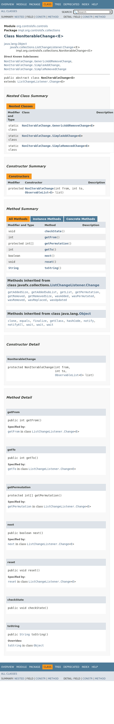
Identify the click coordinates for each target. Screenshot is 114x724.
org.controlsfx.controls (32, 26)
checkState (53, 231)
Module (21, 4)
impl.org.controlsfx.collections (39, 30)
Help (95, 4)
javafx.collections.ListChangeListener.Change (41, 47)
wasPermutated (83, 296)
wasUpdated (58, 300)
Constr (41, 16)
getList (66, 292)
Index (85, 4)
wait (29, 324)
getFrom (50, 237)
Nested (19, 16)
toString (51, 268)
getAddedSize (18, 292)
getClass (56, 320)
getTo (49, 249)
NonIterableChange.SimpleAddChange (32, 65)
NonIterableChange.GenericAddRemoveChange (37, 61)
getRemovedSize (40, 296)
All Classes (9, 11)
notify (89, 320)
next (48, 255)
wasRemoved (16, 300)
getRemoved (16, 296)
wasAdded (61, 296)
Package (34, 4)
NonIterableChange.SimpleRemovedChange (35, 69)
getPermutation (56, 243)
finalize (39, 320)
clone (12, 320)
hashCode (73, 320)
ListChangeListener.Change (38, 81)
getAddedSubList (44, 292)
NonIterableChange (39, 188)
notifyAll (15, 324)
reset (49, 261)
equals (25, 320)
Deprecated (71, 4)
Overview (7, 4)
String (13, 268)
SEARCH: (67, 12)
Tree (58, 4)
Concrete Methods (80, 219)
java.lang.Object (15, 43)
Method (53, 16)
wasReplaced (37, 300)
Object (85, 314)
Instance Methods (47, 219)
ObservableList (37, 192)
